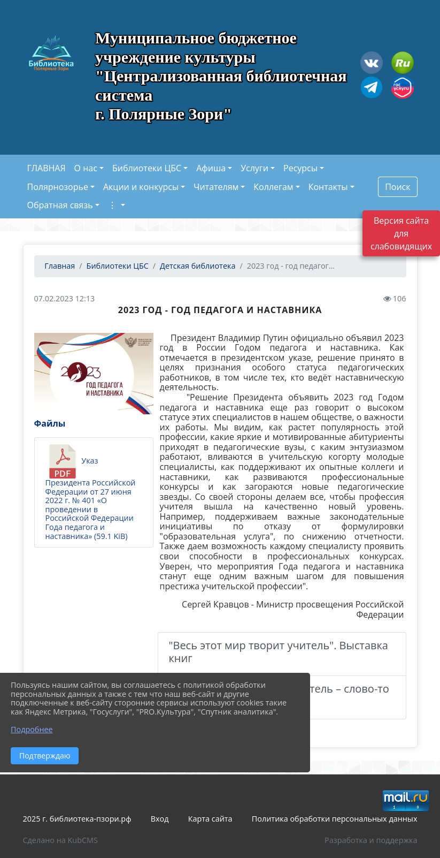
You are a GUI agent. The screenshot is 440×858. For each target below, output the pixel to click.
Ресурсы (300, 168)
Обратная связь (60, 205)
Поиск (397, 187)
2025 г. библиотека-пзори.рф (77, 819)
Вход (160, 819)
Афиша (211, 168)
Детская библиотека (197, 266)
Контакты (328, 187)
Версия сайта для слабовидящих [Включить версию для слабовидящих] (401, 233)
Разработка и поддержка (371, 840)
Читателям (216, 187)
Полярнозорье (57, 187)
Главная (59, 266)
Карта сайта (210, 819)
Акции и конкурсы (141, 187)
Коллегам (273, 187)
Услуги (254, 168)
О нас (85, 168)
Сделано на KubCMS (60, 840)
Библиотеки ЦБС (146, 168)
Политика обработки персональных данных (335, 819)
